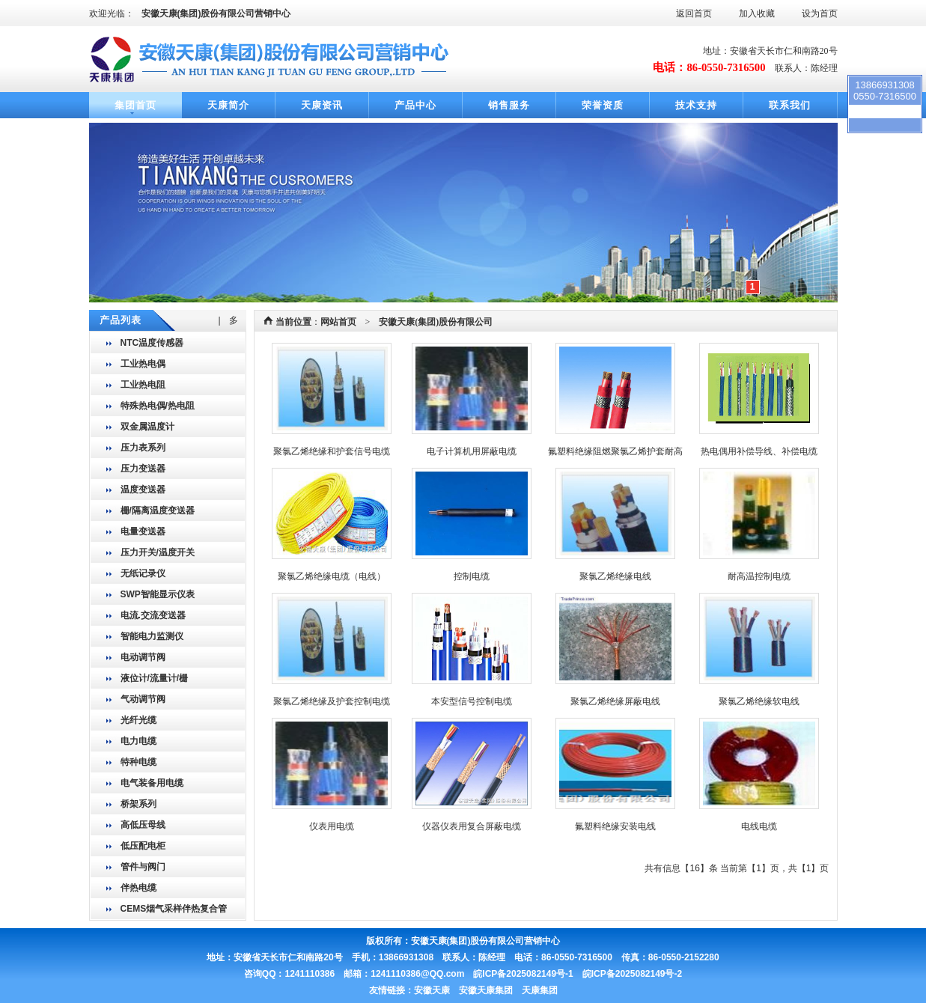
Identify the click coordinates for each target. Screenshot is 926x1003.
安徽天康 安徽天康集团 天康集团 (486, 990)
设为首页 (820, 13)
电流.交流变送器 (153, 615)
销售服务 (509, 105)
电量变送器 (143, 531)
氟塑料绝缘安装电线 (615, 826)
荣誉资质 (603, 105)
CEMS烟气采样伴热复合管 (174, 908)
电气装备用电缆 (152, 783)
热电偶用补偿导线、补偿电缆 (759, 451)
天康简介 (228, 105)
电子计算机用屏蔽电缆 (472, 451)
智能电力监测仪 (152, 636)
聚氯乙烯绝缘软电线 (759, 701)
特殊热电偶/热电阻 (158, 405)
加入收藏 (757, 13)
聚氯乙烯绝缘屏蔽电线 (615, 701)
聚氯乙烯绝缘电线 (615, 576)
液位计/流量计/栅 (155, 678)
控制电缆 (472, 576)
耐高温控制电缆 (759, 576)
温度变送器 (143, 489)
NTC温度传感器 (152, 343)
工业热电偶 (143, 364)
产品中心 (415, 105)
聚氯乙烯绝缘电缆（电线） (332, 576)
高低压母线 (143, 825)
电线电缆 (759, 826)
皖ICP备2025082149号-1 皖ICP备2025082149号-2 (577, 974)
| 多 (228, 320)
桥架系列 (138, 804)
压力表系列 (143, 447)
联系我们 (790, 105)
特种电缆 (138, 762)
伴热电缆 (138, 887)
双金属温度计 (147, 426)
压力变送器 (143, 468)
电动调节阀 (143, 657)
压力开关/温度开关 (158, 552)
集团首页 (135, 105)
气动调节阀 (143, 699)
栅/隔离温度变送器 (158, 510)
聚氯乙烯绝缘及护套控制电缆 (331, 701)
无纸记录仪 (143, 573)
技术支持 (696, 105)
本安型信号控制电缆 (471, 701)
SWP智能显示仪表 (158, 594)
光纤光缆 (138, 720)
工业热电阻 (143, 384)
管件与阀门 (143, 867)
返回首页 (694, 13)
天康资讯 (322, 105)
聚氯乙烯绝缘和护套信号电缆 (331, 451)
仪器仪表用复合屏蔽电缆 (471, 826)
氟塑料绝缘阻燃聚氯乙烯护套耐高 (615, 451)
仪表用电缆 (331, 826)
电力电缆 (138, 741)
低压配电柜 (143, 846)
